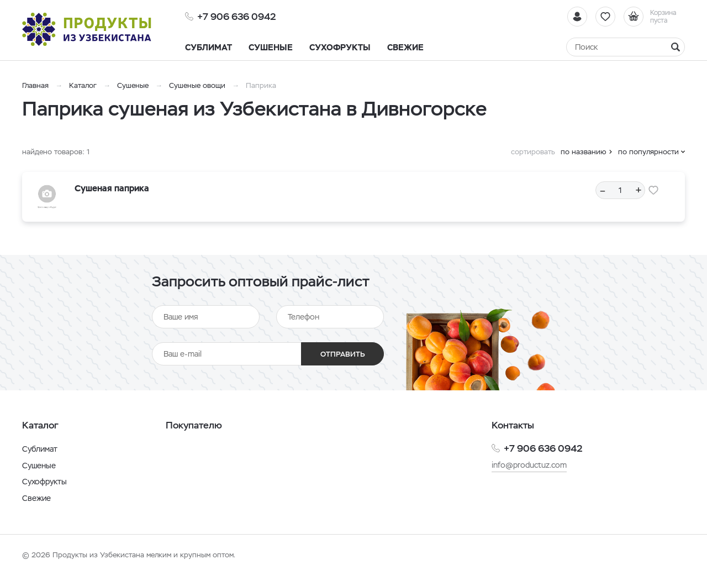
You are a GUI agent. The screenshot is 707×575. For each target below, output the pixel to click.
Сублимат (39, 449)
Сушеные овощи (197, 85)
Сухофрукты (44, 482)
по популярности (648, 151)
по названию (583, 151)
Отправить (342, 354)
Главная (35, 85)
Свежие (36, 498)
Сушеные (133, 85)
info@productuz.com (529, 465)
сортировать (533, 151)
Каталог (83, 85)
